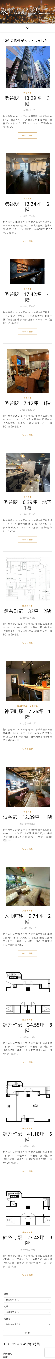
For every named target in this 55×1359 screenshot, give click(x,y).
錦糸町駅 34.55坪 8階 (27, 1028)
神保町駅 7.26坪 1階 (27, 714)
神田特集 (34, 706)
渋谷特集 (27, 93)
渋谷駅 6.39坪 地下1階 (27, 505)
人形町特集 (27, 910)
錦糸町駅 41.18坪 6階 (27, 1137)
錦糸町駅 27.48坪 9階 (27, 1240)
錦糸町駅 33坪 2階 (27, 611)
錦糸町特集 (27, 606)
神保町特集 (22, 706)
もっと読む (27, 135)
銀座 (5, 1357)
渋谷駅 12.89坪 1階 (27, 817)
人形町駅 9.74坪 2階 (27, 919)
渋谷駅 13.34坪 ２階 (27, 207)
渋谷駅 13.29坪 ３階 (27, 101)
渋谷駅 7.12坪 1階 (27, 403)
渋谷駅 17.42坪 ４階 (27, 297)
